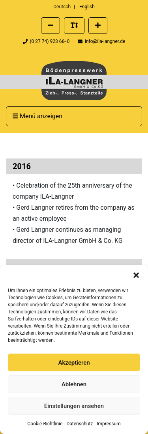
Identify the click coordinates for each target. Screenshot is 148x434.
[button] (136, 275)
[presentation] (74, 80)
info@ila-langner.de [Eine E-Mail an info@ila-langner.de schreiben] (101, 41)
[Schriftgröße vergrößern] (97, 25)
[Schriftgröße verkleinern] (50, 25)
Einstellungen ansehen (74, 406)
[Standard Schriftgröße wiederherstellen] (74, 25)
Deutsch (62, 6)
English (87, 6)
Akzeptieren (74, 362)
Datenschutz (79, 424)
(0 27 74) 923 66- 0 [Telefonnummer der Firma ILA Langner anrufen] (47, 41)
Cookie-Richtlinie (44, 424)
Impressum (108, 424)
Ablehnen (74, 384)
